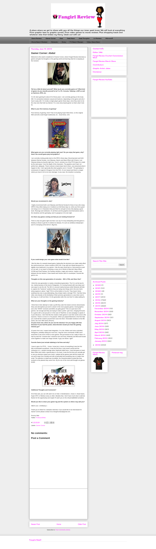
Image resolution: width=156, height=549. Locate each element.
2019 (98, 294)
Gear (61, 38)
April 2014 (100, 332)
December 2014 (102, 308)
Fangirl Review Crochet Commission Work (108, 56)
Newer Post (35, 524)
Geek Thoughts (84, 38)
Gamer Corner (51, 38)
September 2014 (102, 317)
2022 (98, 285)
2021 (98, 288)
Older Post (82, 524)
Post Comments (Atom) (62, 530)
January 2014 (101, 341)
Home (59, 524)
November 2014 (102, 311)
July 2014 (99, 323)
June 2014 (100, 326)
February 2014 (101, 338)
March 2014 (100, 335)
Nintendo (54, 42)
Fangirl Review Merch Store (104, 61)
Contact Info (98, 49)
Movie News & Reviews (39, 42)
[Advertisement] (58, 503)
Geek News (71, 38)
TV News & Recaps (76, 42)
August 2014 (101, 320)
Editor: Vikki (97, 52)
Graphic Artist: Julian (101, 68)
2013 (98, 345)
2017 (98, 297)
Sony (64, 42)
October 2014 (101, 314)
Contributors (98, 65)
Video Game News (93, 42)
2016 (98, 300)
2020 (98, 291)
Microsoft (109, 38)
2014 (98, 306)
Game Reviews (36, 38)
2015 (98, 303)
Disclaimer (97, 72)
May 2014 (100, 329)
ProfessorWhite (41, 417)
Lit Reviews (97, 38)
